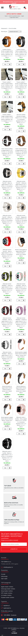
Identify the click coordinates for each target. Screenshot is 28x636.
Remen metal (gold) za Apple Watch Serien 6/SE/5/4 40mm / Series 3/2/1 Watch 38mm (21, 253)
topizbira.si (7, 605)
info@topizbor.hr (8, 567)
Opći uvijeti (4, 578)
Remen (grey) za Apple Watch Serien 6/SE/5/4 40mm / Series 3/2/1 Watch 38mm (7, 419)
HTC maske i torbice (6, 593)
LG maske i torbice (6, 595)
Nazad (6, 16)
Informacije (4, 576)
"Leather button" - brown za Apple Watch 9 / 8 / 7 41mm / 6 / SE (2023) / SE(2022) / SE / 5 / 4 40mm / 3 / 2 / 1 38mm (7, 53)
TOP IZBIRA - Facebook (8, 615)
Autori (13, 631)
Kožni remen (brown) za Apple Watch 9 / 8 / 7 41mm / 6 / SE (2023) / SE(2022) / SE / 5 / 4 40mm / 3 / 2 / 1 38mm (21, 152)
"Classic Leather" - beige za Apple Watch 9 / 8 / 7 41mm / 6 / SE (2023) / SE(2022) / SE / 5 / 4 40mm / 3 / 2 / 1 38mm (7, 118)
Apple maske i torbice (7, 587)
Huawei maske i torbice (7, 597)
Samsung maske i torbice (8, 589)
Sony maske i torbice (7, 591)
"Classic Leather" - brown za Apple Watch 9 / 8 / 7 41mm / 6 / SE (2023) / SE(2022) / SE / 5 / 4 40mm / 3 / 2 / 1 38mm (21, 86)
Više (5, 64)
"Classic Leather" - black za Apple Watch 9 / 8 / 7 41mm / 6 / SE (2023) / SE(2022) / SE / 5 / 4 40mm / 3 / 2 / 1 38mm (7, 86)
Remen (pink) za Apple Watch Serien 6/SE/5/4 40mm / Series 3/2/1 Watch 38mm (21, 354)
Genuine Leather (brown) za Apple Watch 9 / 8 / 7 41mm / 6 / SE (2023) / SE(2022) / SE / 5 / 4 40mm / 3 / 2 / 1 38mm (21, 119)
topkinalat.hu (7, 608)
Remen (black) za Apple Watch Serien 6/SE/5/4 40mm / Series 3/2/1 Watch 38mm (21, 389)
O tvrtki (3, 574)
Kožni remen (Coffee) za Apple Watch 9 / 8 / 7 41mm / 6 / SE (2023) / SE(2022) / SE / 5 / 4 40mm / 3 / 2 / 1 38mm (7, 152)
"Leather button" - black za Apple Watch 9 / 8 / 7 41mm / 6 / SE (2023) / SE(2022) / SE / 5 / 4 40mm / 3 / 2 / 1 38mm (21, 53)
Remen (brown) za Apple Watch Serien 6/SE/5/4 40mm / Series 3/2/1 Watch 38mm (7, 389)
